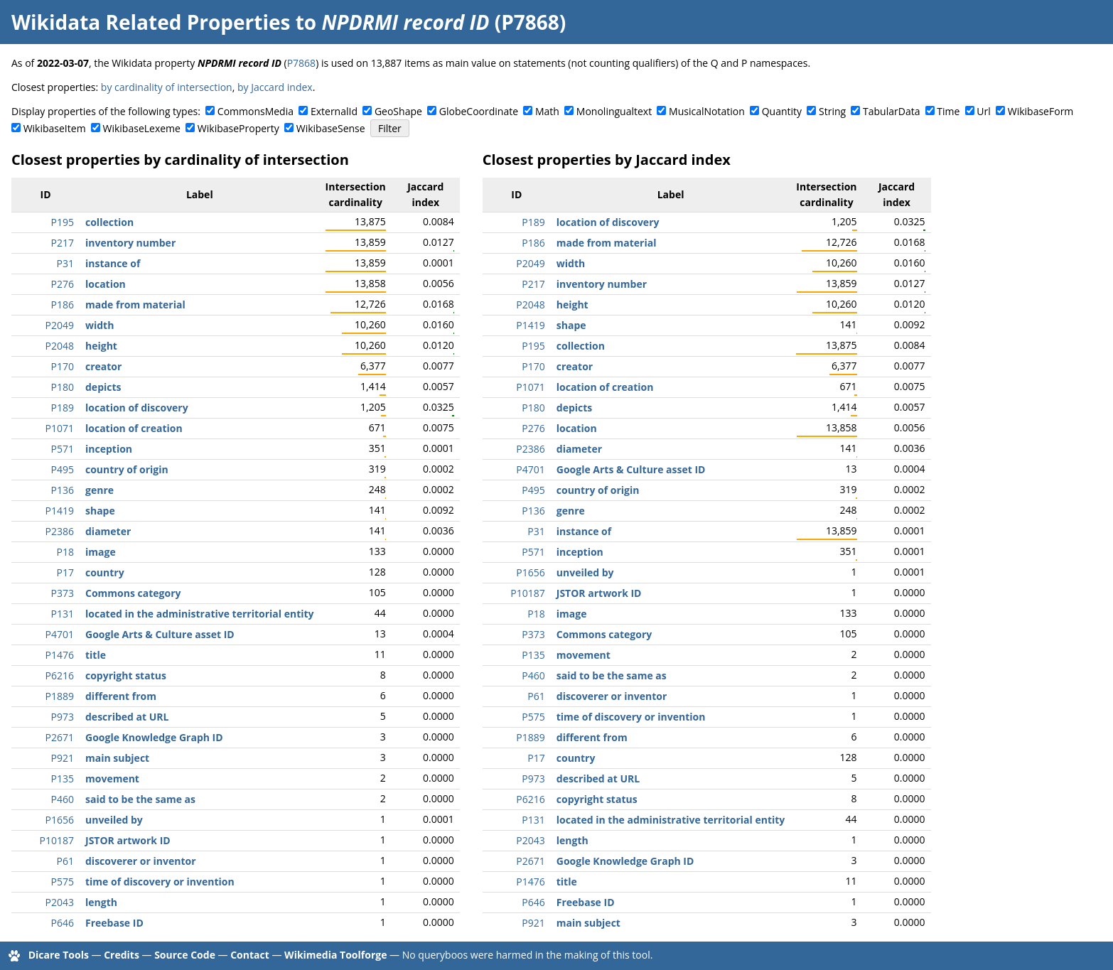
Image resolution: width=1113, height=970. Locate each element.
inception (108, 449)
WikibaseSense (330, 128)
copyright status (125, 675)
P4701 (59, 634)
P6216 (59, 675)
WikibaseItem (54, 128)
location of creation (134, 428)
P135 (62, 778)
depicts (103, 387)
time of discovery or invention (160, 881)
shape (100, 510)
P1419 (59, 510)
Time (948, 111)
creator (103, 366)
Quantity (782, 111)
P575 (62, 881)
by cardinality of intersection (166, 87)
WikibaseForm (1041, 111)
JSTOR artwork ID (128, 840)
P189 (62, 407)
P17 (65, 572)
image (100, 552)
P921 (62, 758)
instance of (112, 263)
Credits (121, 954)
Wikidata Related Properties (150, 22)
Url (983, 111)
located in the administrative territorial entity (199, 613)
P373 (62, 593)
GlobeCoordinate (478, 111)
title (95, 655)
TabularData (891, 111)
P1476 (59, 655)
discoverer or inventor (140, 861)
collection (109, 222)
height (101, 345)
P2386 (59, 531)
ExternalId (334, 111)
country (104, 572)
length (101, 902)
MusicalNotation (707, 111)
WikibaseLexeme (142, 128)
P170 (62, 366)
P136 (62, 490)
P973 (62, 716)
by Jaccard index (275, 87)
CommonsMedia (255, 111)
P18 (65, 552)
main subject (117, 758)
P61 (65, 861)
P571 (62, 449)
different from (120, 696)
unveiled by (114, 819)
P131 (62, 613)
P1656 (59, 819)
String (832, 111)
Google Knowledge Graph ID (154, 737)
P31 (65, 263)
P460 (62, 799)
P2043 (59, 902)
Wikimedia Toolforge (335, 954)
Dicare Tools (58, 954)
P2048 (59, 345)
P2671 (59, 737)
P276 (62, 284)
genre (99, 490)
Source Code (184, 954)
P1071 (59, 428)
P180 (62, 387)
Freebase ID (114, 922)
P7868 (301, 63)
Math (547, 111)
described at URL (126, 716)
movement (112, 778)
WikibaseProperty (238, 128)
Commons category (133, 593)
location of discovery (136, 407)
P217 (62, 242)
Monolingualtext (614, 111)
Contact (249, 954)
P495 (62, 469)
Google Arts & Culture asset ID (160, 634)
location (105, 284)
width (99, 325)
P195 (62, 222)
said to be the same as (140, 799)
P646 (62, 922)
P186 (62, 304)
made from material (135, 304)
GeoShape (398, 111)
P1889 (59, 696)
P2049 (59, 325)
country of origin (126, 469)
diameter (108, 531)
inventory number (130, 242)
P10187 (57, 840)
